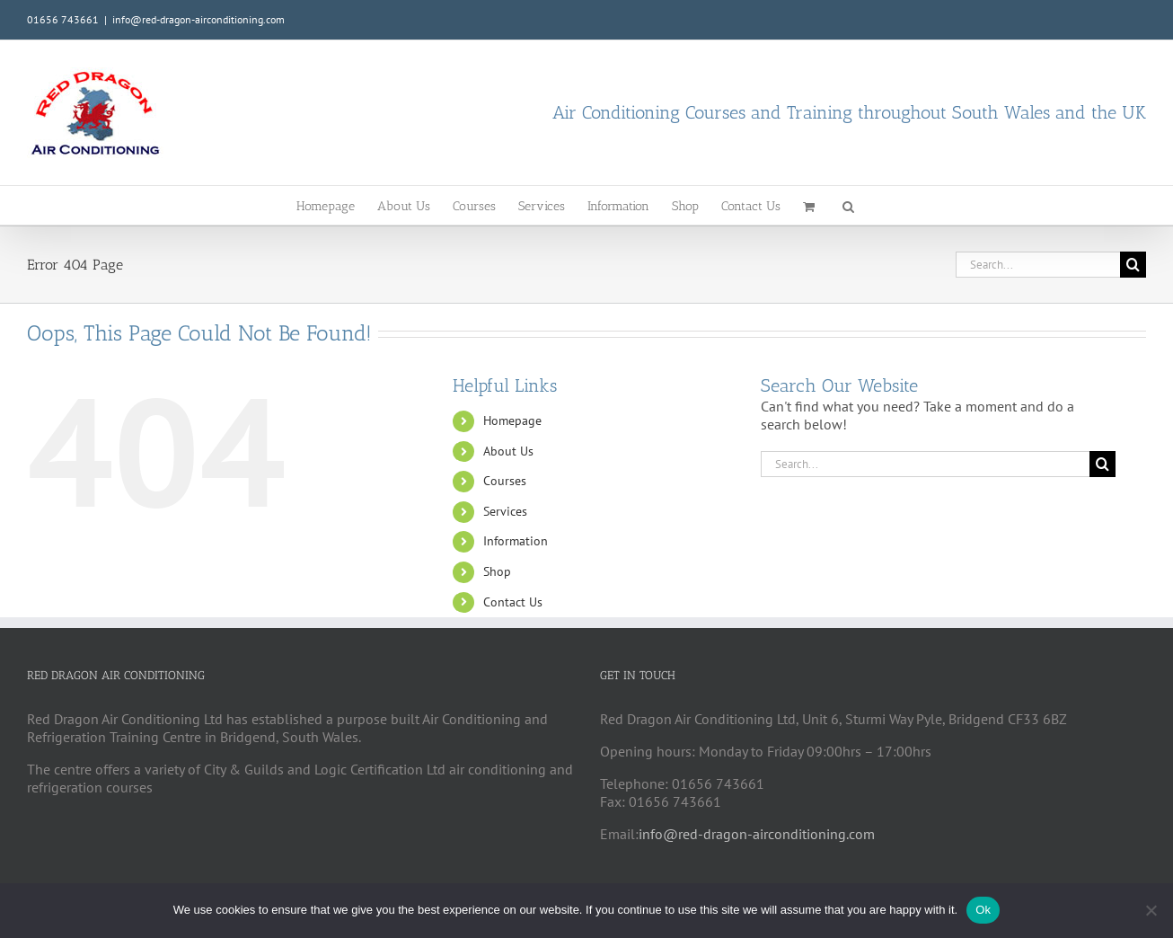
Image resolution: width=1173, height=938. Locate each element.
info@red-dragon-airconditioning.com (198, 19)
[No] (1151, 910)
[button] (848, 205)
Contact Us (512, 602)
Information (515, 541)
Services (505, 511)
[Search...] (1038, 265)
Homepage (512, 420)
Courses (504, 481)
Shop (497, 571)
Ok (983, 909)
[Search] (1133, 265)
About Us (508, 451)
